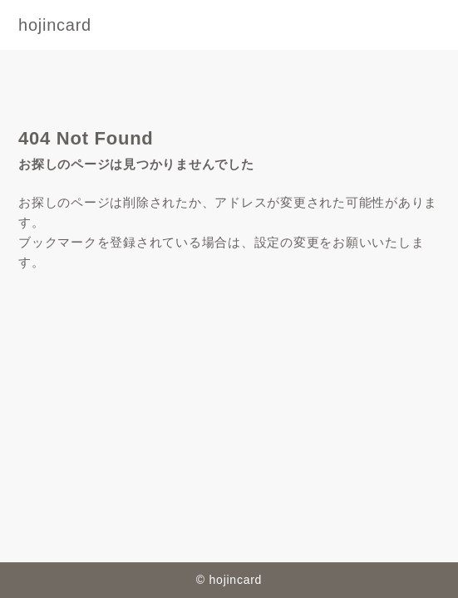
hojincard (54, 25)
